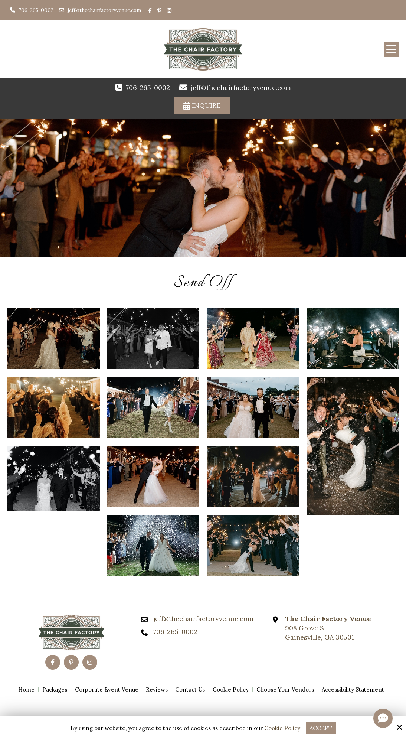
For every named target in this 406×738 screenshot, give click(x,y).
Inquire (201, 105)
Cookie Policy (282, 728)
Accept (321, 728)
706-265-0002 (31, 10)
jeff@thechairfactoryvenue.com (104, 10)
